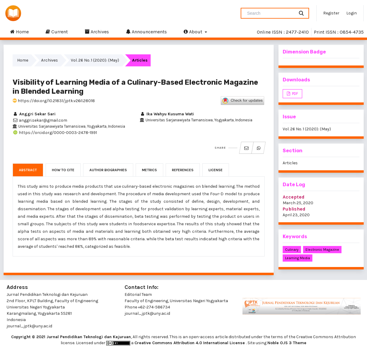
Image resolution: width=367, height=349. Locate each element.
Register (331, 13)
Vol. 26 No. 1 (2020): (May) (95, 60)
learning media (297, 258)
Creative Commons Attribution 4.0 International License (190, 342)
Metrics (149, 170)
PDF (294, 93)
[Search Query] (270, 13)
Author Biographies (108, 170)
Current (57, 31)
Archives (97, 31)
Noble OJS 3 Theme (286, 342)
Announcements (146, 31)
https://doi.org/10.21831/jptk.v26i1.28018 (54, 100)
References (183, 170)
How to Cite (63, 170)
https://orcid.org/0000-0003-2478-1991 (55, 132)
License (216, 170)
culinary (292, 249)
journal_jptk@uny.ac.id (147, 313)
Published (294, 209)
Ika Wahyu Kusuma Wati (167, 114)
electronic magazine (322, 249)
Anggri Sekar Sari (34, 114)
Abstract (28, 170)
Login (351, 13)
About (193, 31)
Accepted (294, 197)
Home (19, 31)
